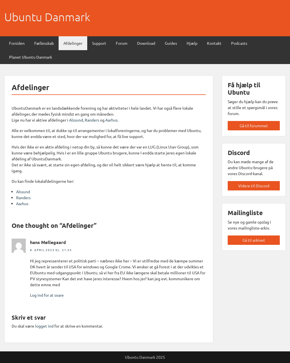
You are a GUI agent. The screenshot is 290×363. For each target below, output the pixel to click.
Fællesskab (44, 43)
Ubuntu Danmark (47, 17)
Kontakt (214, 43)
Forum (121, 43)
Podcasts (239, 43)
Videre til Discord (253, 185)
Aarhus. (111, 119)
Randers (92, 119)
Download (146, 43)
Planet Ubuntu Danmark (30, 57)
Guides (171, 43)
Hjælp (192, 43)
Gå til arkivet (253, 240)
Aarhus (22, 203)
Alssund (76, 119)
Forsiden (17, 43)
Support (99, 43)
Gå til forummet (254, 125)
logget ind (44, 325)
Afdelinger (72, 43)
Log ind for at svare (47, 295)
